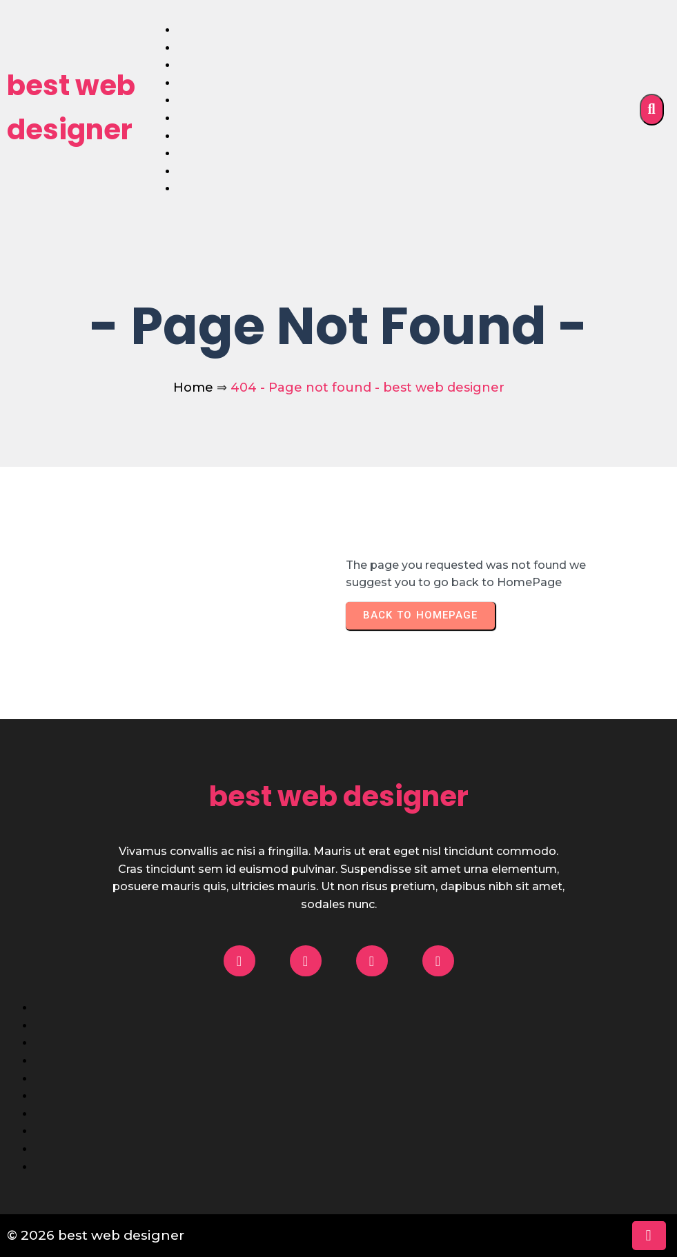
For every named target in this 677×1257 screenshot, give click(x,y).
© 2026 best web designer (95, 1235)
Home (193, 387)
